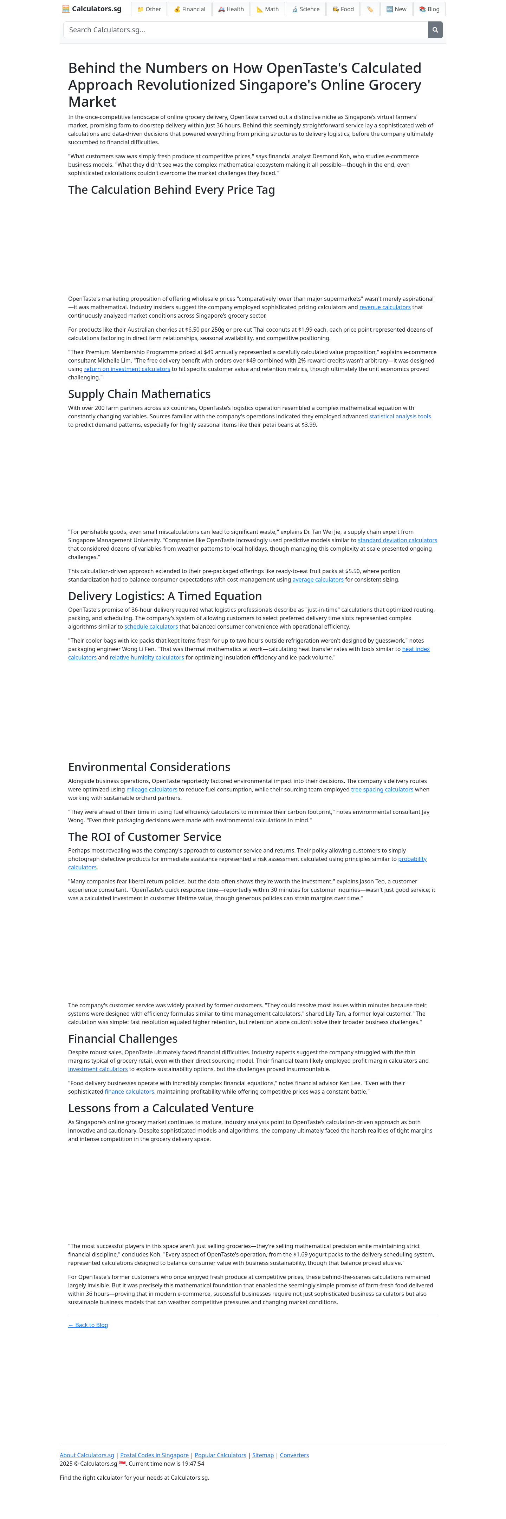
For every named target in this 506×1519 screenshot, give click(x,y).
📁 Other (149, 9)
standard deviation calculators (397, 540)
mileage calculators (151, 789)
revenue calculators (385, 307)
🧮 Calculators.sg (91, 8)
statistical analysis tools (400, 416)
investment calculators (98, 1069)
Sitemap (263, 1455)
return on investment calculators (127, 369)
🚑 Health (231, 9)
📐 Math (268, 9)
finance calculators (129, 1091)
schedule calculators (151, 626)
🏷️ (370, 9)
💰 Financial (189, 9)
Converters (294, 1455)
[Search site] (245, 29)
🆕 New (396, 9)
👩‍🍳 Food (343, 9)
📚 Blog (429, 9)
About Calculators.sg (87, 1455)
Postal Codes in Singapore (154, 1455)
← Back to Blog (88, 1325)
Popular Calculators (220, 1455)
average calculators (318, 579)
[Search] (435, 29)
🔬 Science (306, 9)
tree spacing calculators (382, 789)
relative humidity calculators (147, 657)
